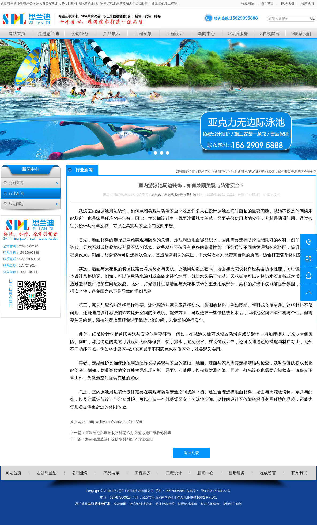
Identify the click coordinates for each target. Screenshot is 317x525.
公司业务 (80, 33)
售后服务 (237, 473)
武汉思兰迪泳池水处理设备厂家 (173, 194)
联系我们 (307, 3)
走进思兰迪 (48, 33)
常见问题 (16, 203)
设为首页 (267, 3)
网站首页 (16, 33)
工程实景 (143, 33)
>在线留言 (269, 33)
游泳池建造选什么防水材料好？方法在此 (119, 439)
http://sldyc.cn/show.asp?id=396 (115, 422)
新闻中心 (206, 33)
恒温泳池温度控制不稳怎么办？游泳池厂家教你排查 (128, 433)
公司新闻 (16, 183)
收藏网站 (247, 3)
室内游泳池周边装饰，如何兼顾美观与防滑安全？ (281, 171)
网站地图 (287, 3)
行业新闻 (16, 193)
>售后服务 (238, 33)
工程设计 (174, 33)
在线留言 (268, 473)
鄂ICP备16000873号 (215, 491)
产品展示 (111, 33)
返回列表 (191, 453)
